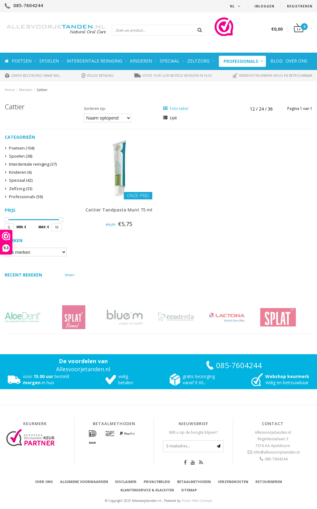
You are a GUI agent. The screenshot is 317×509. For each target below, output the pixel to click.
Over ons (296, 61)
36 (270, 109)
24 (262, 109)
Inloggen (264, 6)
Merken (25, 89)
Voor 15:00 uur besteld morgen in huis (173, 75)
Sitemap (189, 490)
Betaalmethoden (194, 481)
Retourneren (268, 481)
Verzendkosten (233, 481)
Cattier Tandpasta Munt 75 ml (118, 210)
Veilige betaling (98, 75)
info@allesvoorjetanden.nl (277, 452)
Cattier (42, 89)
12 (253, 109)
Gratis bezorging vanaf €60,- (33, 75)
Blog (277, 61)
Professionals (241, 61)
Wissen (70, 275)
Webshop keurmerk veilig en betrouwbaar (272, 75)
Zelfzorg (198, 61)
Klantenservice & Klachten (147, 490)
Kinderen (141, 61)
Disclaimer (126, 481)
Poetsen (22, 61)
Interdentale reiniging (94, 61)
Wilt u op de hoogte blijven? (193, 432)
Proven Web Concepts (196, 500)
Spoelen (49, 61)
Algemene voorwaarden (84, 481)
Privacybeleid (157, 481)
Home (10, 89)
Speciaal (170, 61)
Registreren (299, 6)
